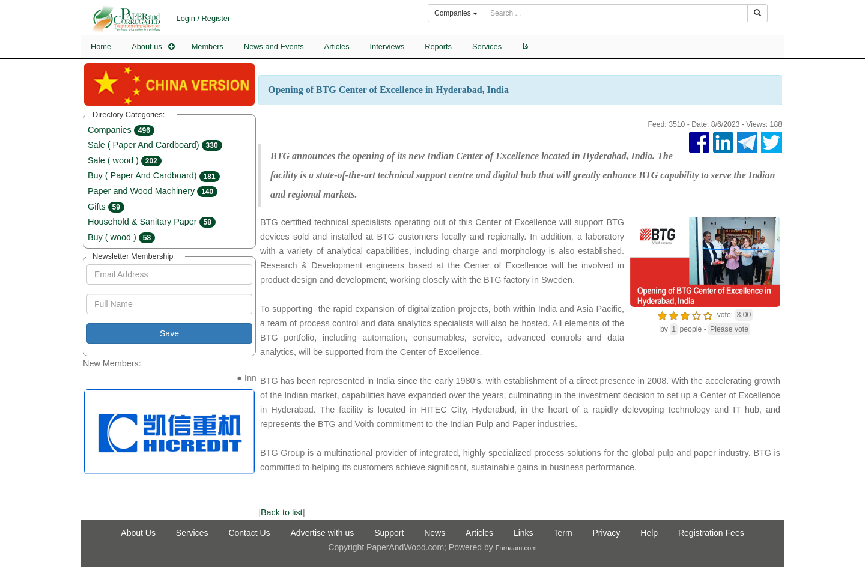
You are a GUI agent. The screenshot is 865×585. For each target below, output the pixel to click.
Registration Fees (711, 533)
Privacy (606, 533)
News (434, 533)
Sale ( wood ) (125, 160)
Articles (337, 46)
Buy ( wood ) (121, 237)
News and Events (274, 46)
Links (523, 533)
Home (101, 46)
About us (147, 46)
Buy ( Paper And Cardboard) (154, 175)
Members (207, 46)
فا (525, 46)
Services (487, 46)
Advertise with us (322, 533)
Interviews (387, 46)
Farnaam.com (516, 547)
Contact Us (249, 533)
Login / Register (204, 18)
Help (649, 533)
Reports (438, 46)
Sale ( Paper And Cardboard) (155, 145)
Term (562, 533)
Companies (121, 130)
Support (389, 533)
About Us (138, 533)
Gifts (106, 206)
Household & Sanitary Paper (152, 221)
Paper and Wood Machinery (152, 191)
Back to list (282, 512)
